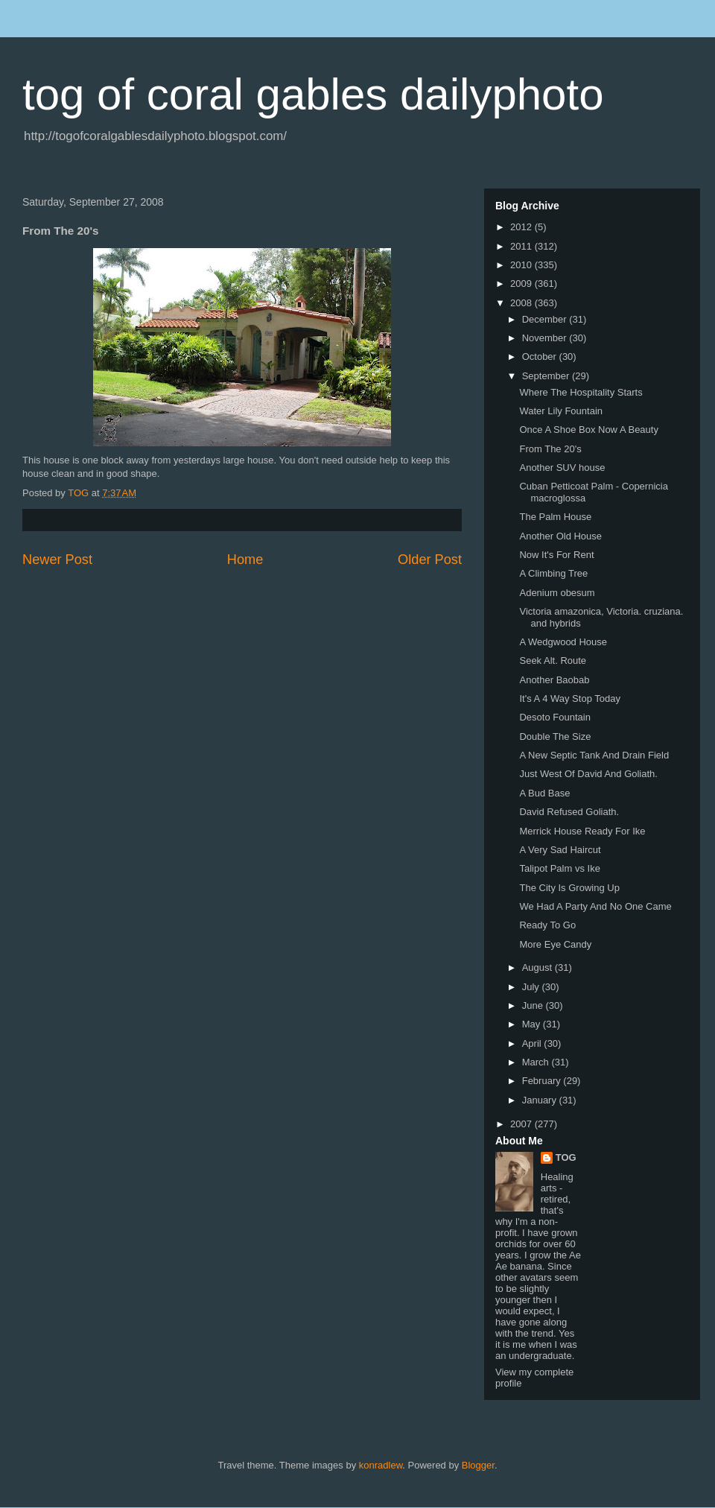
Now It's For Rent (556, 554)
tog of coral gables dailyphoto (313, 94)
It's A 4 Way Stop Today (569, 698)
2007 (522, 1124)
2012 (522, 226)
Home (245, 559)
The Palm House (555, 516)
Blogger (478, 1465)
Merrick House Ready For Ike (582, 831)
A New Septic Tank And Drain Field (594, 755)
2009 (522, 283)
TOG (566, 1157)
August (538, 967)
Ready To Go (547, 925)
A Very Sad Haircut (559, 849)
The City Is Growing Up (569, 887)
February (543, 1080)
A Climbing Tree (553, 573)
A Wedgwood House (563, 641)
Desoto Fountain (554, 717)
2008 (522, 302)
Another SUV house (562, 467)
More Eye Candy (555, 944)
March (537, 1062)
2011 (522, 246)
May (532, 1024)
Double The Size (555, 736)
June (534, 1005)
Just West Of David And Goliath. (588, 773)
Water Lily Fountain (561, 410)
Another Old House (560, 536)
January (540, 1100)
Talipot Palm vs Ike (559, 868)
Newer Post (57, 559)
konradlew (381, 1465)
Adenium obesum (556, 592)
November (546, 337)
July (532, 986)
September (547, 375)
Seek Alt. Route (552, 660)
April (533, 1043)
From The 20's (550, 448)
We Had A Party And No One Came (595, 906)
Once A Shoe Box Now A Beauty (588, 429)
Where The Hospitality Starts (580, 392)
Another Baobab (554, 679)
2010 (522, 264)
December (546, 319)
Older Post (430, 559)
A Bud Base (544, 793)
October (540, 356)
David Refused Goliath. (569, 811)
